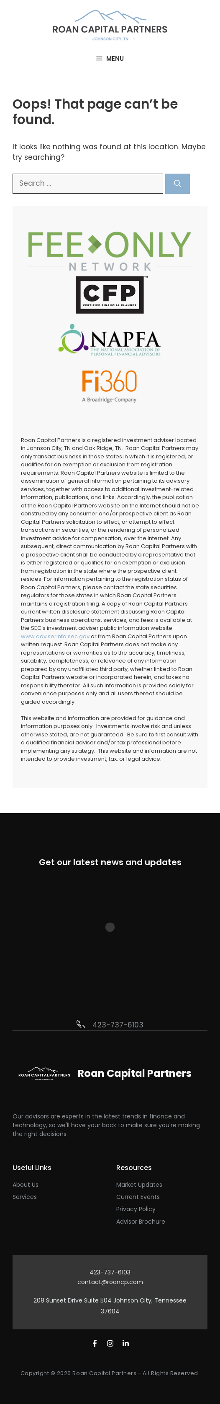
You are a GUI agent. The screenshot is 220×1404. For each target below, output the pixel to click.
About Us (25, 1184)
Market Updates (139, 1184)
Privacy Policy (136, 1209)
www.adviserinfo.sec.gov (55, 636)
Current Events (138, 1197)
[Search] (177, 184)
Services (25, 1197)
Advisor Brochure (140, 1221)
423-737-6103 (117, 1025)
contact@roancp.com (110, 1282)
